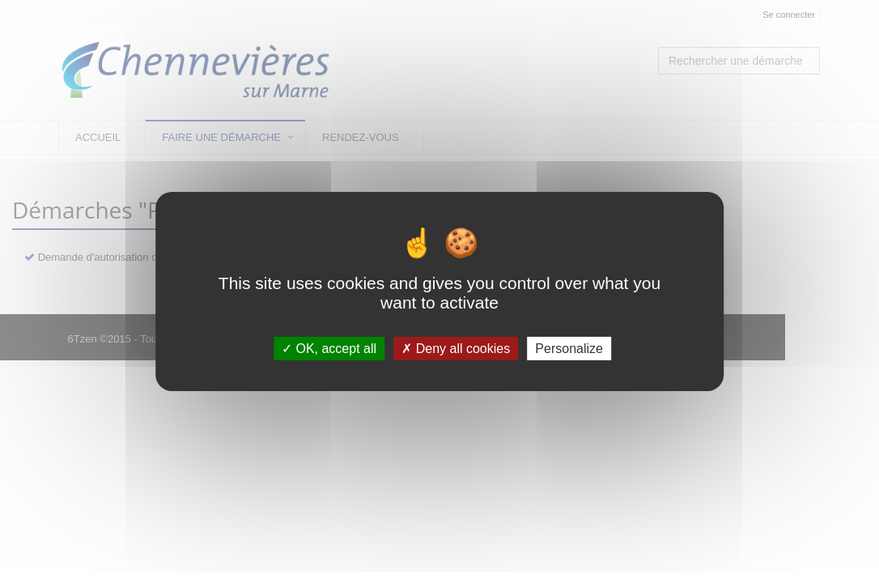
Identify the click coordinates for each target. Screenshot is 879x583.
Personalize (569, 348)
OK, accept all (329, 348)
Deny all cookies (455, 348)
